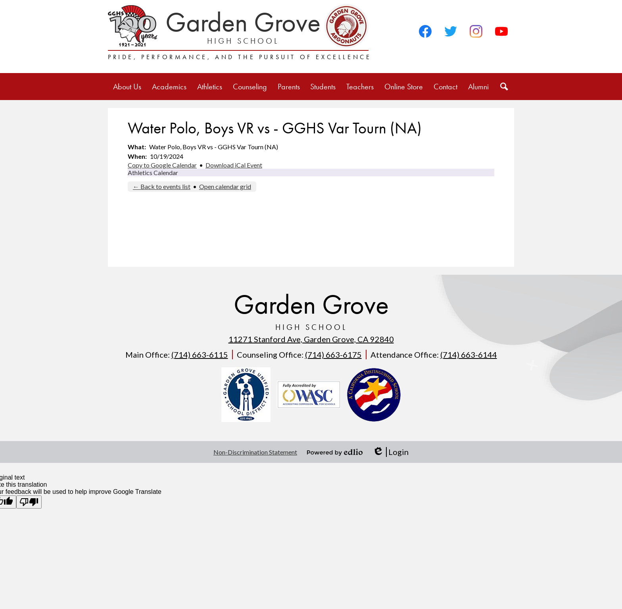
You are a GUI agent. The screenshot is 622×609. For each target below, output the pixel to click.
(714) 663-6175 (333, 354)
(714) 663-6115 (199, 354)
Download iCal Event (233, 165)
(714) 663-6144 (468, 354)
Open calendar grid (225, 186)
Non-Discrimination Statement (255, 452)
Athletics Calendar (153, 172)
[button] (127, 86)
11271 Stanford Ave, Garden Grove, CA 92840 (311, 339)
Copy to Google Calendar (162, 165)
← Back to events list (161, 186)
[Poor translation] (29, 502)
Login (390, 452)
